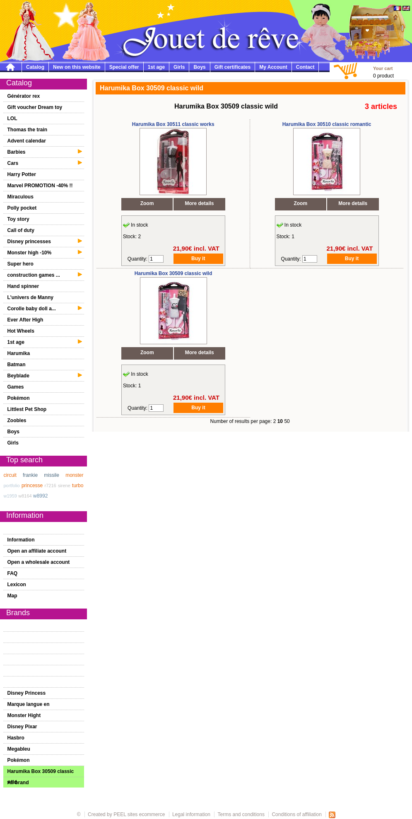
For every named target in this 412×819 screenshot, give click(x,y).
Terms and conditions (241, 814)
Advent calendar (26, 141)
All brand (18, 782)
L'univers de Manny (30, 297)
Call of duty (20, 230)
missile (51, 475)
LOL (12, 118)
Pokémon (18, 398)
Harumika (18, 353)
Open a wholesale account (38, 562)
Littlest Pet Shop (27, 409)
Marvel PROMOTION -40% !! (40, 185)
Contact (305, 67)
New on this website (77, 67)
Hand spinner (23, 286)
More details (199, 203)
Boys (199, 67)
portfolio (12, 485)
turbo (77, 485)
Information (21, 540)
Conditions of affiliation (297, 814)
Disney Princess (26, 693)
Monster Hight (24, 715)
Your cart (383, 68)
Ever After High (25, 320)
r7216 (50, 485)
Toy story (18, 219)
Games (15, 387)
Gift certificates (232, 67)
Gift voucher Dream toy (35, 107)
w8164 (24, 495)
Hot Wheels (20, 331)
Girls (179, 67)
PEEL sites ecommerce (139, 814)
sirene (64, 485)
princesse (32, 485)
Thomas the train (27, 130)
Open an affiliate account (37, 551)
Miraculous (20, 197)
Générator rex (23, 96)
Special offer (124, 67)
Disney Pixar (22, 727)
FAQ (12, 573)
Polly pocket (22, 208)
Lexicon (16, 584)
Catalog (35, 67)
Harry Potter (21, 174)
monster (74, 475)
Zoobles (17, 420)
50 (286, 421)
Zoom (147, 203)
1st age (156, 67)
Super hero (20, 264)
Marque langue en (28, 704)
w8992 (40, 496)
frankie (30, 475)
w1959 (10, 495)
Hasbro (15, 738)
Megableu (18, 749)
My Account (273, 67)
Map (12, 596)
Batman (16, 364)
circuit (10, 475)
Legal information (191, 814)
